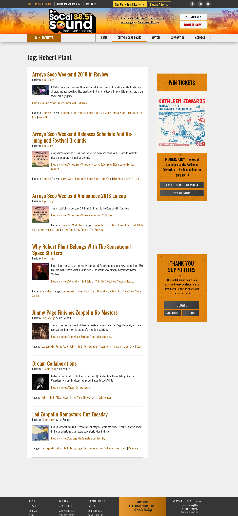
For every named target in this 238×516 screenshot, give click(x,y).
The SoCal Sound (39, 4)
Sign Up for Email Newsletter (130, 4)
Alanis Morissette (47, 117)
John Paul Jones (106, 448)
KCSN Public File (66, 506)
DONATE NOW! (193, 24)
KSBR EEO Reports (96, 501)
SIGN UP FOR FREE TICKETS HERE (181, 185)
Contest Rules (95, 510)
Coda (139, 346)
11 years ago (48, 368)
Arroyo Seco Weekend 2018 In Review (70, 74)
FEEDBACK (191, 313)
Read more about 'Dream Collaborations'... (71, 387)
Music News (78, 225)
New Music (47, 291)
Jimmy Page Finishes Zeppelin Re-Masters (75, 312)
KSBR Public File (66, 510)
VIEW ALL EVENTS (181, 193)
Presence (103, 346)
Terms (32, 501)
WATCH (156, 38)
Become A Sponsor (159, 4)
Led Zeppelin (79, 112)
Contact (33, 510)
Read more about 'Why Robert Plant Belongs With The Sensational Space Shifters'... (92, 281)
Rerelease (133, 448)
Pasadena (66, 112)
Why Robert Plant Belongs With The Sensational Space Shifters (81, 249)
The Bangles (96, 229)
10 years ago (48, 318)
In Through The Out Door (122, 346)
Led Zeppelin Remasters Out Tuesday (70, 414)
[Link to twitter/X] (208, 4)
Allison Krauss (63, 397)
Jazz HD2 (91, 4)
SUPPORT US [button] (177, 38)
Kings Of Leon (132, 178)
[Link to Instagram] (200, 4)
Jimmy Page (62, 346)
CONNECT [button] (200, 38)
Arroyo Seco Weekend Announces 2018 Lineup (79, 195)
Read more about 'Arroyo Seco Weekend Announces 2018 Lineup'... (83, 215)
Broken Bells (90, 397)
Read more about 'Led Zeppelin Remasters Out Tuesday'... (79, 438)
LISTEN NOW (193, 17)
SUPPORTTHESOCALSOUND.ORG (142, 506)
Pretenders (99, 225)
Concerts (46, 112)
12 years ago (48, 419)
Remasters (121, 448)
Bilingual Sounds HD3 (68, 4)
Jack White (106, 178)
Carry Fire (96, 291)
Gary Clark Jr (82, 229)
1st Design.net (193, 511)
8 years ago (48, 79)
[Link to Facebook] (192, 4)
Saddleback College (148, 22)
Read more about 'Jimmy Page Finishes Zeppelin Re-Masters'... (81, 336)
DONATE (182, 305)
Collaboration (105, 397)
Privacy (32, 506)
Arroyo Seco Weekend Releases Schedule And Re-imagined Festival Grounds (82, 137)
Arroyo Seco (119, 112)
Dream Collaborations (54, 363)
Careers (92, 506)
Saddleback (64, 501)
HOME (104, 38)
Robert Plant (93, 112)
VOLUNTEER (172, 313)
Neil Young (106, 112)
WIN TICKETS (44, 37)
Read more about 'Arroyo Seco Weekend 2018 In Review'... (60, 103)
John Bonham (90, 346)
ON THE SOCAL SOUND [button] (129, 38)
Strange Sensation (112, 291)
